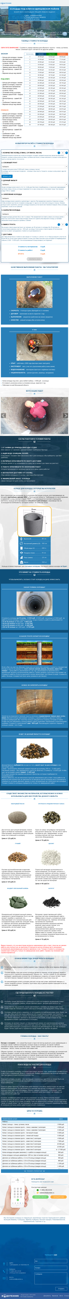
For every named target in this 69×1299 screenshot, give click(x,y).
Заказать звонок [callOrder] (40, 1197)
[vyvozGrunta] (62, 225)
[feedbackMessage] (50, 1278)
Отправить (61, 1288)
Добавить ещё (7, 176)
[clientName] (50, 1261)
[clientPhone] (50, 1268)
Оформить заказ (35, 259)
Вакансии (55, 1295)
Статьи (66, 1295)
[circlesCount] (62, 153)
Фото (61, 1295)
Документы (47, 1295)
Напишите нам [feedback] (58, 1197)
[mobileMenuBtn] (64, 3)
